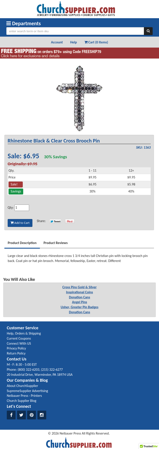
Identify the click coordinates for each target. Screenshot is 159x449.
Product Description (22, 243)
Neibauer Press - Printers (24, 396)
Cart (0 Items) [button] (96, 42)
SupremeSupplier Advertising (27, 391)
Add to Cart (20, 223)
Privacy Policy (16, 348)
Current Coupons (19, 338)
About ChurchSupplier (22, 386)
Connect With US (19, 343)
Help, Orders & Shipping (24, 333)
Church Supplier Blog (21, 401)
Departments (23, 23)
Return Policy (16, 353)
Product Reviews (56, 243)
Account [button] (57, 42)
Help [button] (73, 42)
